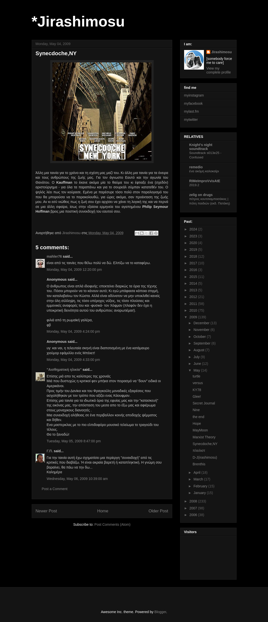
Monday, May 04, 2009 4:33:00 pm (73, 360)
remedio (196, 167)
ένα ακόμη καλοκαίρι (204, 171)
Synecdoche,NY (205, 444)
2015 (193, 277)
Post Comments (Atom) (112, 524)
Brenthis (199, 464)
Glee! (197, 396)
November (202, 330)
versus (198, 383)
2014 (193, 283)
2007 (193, 508)
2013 (193, 290)
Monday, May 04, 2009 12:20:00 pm (74, 270)
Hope (197, 423)
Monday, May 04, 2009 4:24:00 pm (73, 331)
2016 (193, 270)
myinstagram (194, 95)
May (197, 370)
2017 (193, 263)
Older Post (158, 511)
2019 (193, 249)
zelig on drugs (201, 195)
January (200, 493)
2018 (193, 256)
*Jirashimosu (78, 21)
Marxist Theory (204, 437)
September (202, 343)
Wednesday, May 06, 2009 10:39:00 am (77, 479)
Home (102, 511)
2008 (193, 501)
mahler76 (54, 256)
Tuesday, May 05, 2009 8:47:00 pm (74, 441)
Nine (196, 410)
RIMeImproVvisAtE (204, 181)
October (200, 337)
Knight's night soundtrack (201, 147)
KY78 (197, 390)
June (198, 364)
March (199, 479)
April (197, 472)
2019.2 (194, 185)
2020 (193, 243)
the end (198, 417)
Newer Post (46, 511)
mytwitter (191, 120)
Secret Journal (204, 403)
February (201, 486)
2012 (193, 297)
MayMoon (200, 430)
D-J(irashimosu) (205, 457)
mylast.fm (191, 111)
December (202, 323)
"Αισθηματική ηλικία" (64, 370)
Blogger (160, 612)
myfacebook (193, 103)
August (199, 350)
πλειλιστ (199, 450)
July (197, 357)
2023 (193, 236)
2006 (193, 515)
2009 (193, 317)
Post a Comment (55, 489)
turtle (196, 376)
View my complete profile (218, 70)
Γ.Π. (50, 451)
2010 (193, 310)
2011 (193, 304)
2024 (193, 229)
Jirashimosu (221, 52)
